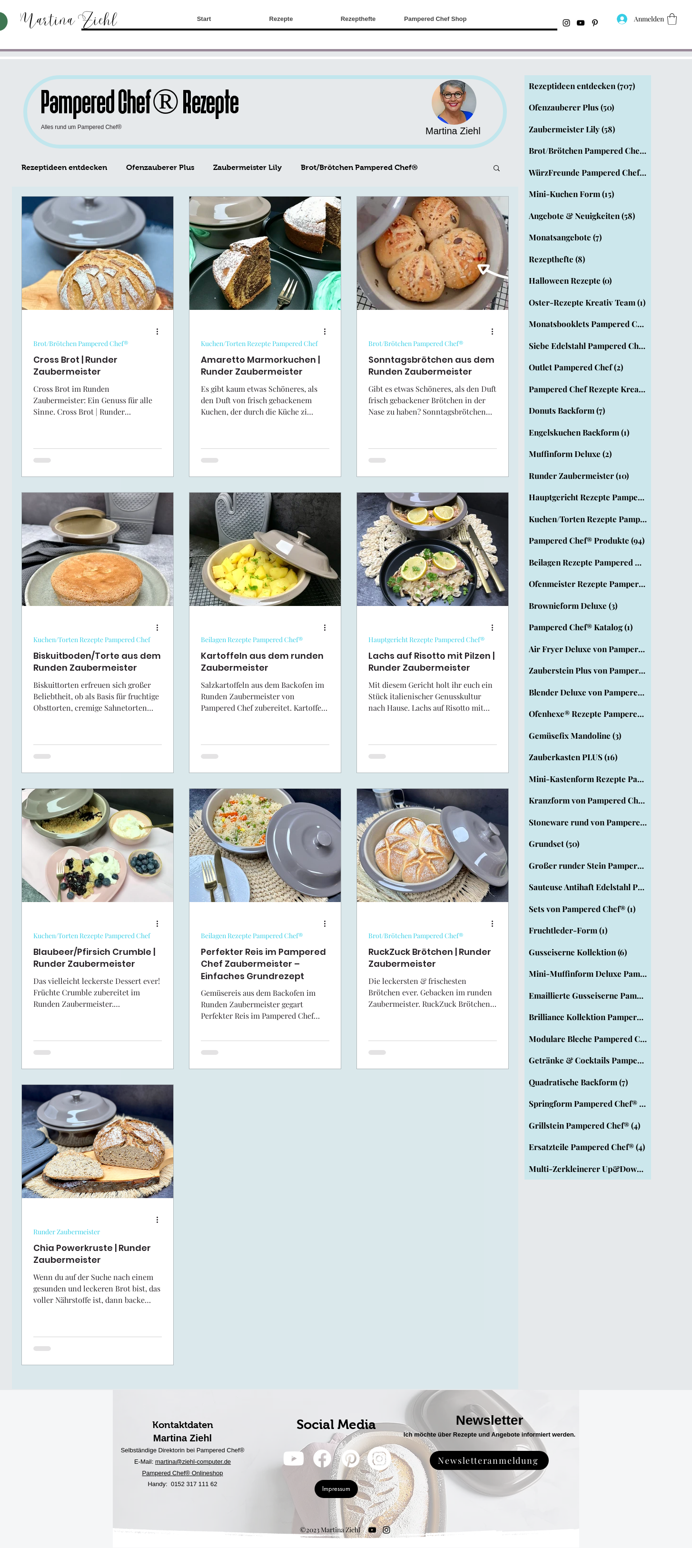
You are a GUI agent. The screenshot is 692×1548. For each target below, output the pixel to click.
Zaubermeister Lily (247, 167)
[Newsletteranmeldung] (489, 1460)
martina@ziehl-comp (183, 1461)
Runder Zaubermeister (66, 1232)
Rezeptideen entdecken (64, 167)
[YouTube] (580, 23)
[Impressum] (336, 1489)
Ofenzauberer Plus (160, 167)
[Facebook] (322, 1458)
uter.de (221, 1461)
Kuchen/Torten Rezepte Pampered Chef (259, 343)
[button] (672, 19)
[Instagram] (566, 23)
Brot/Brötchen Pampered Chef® (359, 167)
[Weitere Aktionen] (160, 331)
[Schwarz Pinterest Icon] (595, 23)
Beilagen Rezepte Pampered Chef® (252, 639)
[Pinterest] (351, 1458)
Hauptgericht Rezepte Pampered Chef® (426, 639)
